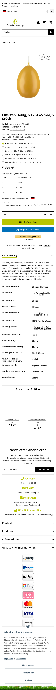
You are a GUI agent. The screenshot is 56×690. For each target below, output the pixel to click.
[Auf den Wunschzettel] (48, 57)
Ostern (35, 378)
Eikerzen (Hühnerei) (40, 287)
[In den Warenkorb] (4, 49)
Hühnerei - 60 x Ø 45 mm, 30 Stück (20, 147)
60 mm (35, 341)
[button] (38, 22)
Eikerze (35, 301)
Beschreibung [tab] (9, 255)
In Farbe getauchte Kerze (42, 294)
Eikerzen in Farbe (19, 127)
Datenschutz (21, 659)
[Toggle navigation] (3, 16)
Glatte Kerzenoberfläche (42, 314)
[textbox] (25, 11)
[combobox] (25, 11)
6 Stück (35, 359)
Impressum (8, 659)
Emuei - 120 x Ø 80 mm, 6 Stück (18, 154)
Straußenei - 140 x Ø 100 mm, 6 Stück (21, 158)
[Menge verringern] (5, 214)
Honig (34, 335)
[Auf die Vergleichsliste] (42, 57)
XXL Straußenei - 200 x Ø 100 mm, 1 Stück (23, 162)
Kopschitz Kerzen (39, 365)
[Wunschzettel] (44, 22)
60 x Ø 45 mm (38, 353)
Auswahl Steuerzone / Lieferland (18, 198)
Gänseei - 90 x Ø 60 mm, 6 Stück (19, 151)
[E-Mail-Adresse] (18, 469)
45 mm (35, 347)
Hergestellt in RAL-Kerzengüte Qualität (42, 328)
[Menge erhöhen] (51, 214)
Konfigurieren (28, 673)
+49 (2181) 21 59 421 (28, 483)
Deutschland (37, 371)
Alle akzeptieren (28, 665)
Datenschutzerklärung (16, 458)
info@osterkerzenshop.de (28, 492)
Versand (23, 173)
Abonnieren (44, 469)
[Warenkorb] (50, 22)
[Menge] (25, 214)
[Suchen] (25, 32)
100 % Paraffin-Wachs (41, 321)
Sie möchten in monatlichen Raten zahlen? (28, 246)
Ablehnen (28, 680)
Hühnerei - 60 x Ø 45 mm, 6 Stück (20, 143)
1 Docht (35, 307)
